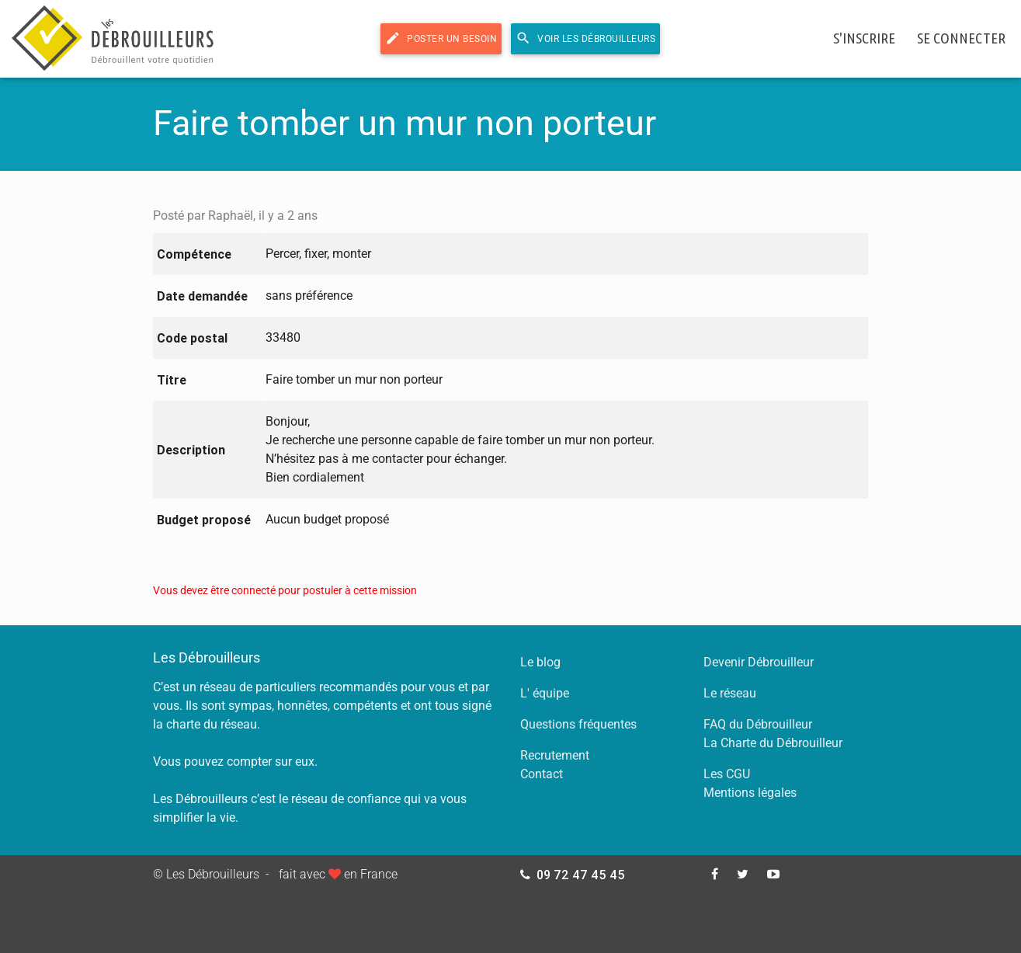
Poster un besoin (441, 38)
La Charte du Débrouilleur (772, 743)
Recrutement (554, 755)
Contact (541, 774)
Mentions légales (750, 792)
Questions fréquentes (578, 724)
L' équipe (544, 693)
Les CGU (726, 774)
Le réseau (729, 693)
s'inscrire (864, 38)
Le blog (540, 662)
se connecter (961, 38)
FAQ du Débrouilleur (757, 724)
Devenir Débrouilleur (758, 662)
